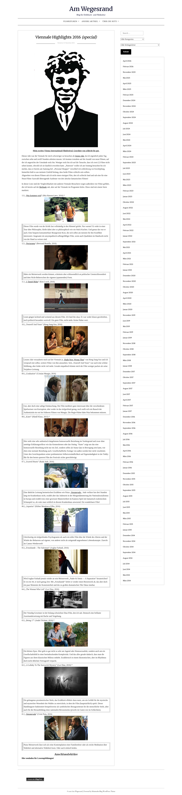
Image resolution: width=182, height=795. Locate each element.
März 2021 (127, 259)
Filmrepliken (70, 22)
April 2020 (127, 298)
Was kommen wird (33, 195)
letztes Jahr (79, 156)
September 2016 (129, 428)
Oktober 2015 (128, 485)
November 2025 (129, 72)
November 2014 (129, 541)
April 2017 (127, 400)
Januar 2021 (127, 270)
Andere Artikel (90, 22)
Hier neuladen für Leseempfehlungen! (38, 758)
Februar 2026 (128, 66)
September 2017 (129, 383)
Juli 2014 (126, 564)
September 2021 (129, 242)
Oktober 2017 (128, 377)
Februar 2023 (128, 191)
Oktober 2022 (128, 202)
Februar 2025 (128, 95)
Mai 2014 (126, 575)
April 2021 (127, 253)
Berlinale (43, 187)
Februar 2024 (128, 157)
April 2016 (127, 451)
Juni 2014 (126, 569)
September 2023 (129, 162)
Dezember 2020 (129, 276)
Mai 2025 (126, 78)
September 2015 (129, 490)
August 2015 (127, 496)
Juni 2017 (126, 394)
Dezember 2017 (129, 372)
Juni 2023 (126, 174)
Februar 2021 (128, 264)
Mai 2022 (126, 219)
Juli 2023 (126, 168)
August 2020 (128, 292)
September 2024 (129, 117)
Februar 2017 (128, 406)
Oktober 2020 (128, 287)
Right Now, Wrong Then (74, 360)
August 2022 (128, 208)
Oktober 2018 (128, 349)
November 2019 (129, 315)
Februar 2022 (128, 230)
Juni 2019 (126, 321)
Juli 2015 (126, 502)
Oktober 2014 (128, 547)
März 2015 (127, 518)
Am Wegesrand (91, 9)
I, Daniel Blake (32, 282)
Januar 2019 (127, 338)
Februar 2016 (128, 462)
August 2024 (128, 123)
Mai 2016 (126, 445)
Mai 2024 (126, 140)
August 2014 (127, 558)
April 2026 (127, 61)
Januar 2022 (127, 236)
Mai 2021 (126, 247)
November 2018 (129, 343)
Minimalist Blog (97, 792)
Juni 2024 (126, 134)
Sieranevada (76, 492)
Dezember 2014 (129, 535)
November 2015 (129, 479)
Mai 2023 (126, 180)
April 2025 (127, 83)
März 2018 (127, 360)
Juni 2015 (126, 507)
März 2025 (127, 89)
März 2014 (127, 581)
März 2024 (127, 151)
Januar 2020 (127, 309)
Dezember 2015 (129, 473)
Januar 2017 (127, 411)
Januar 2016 (127, 468)
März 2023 (127, 185)
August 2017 (127, 388)
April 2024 (127, 146)
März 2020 (127, 304)
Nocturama (30, 243)
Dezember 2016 (129, 417)
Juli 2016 (126, 439)
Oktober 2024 (128, 112)
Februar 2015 (128, 524)
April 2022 (127, 225)
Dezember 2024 (129, 100)
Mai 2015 (126, 513)
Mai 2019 (126, 326)
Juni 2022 (126, 213)
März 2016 (127, 456)
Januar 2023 (127, 196)
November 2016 (129, 422)
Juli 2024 (126, 129)
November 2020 (129, 281)
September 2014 (129, 552)
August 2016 (127, 434)
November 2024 (129, 106)
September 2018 (129, 355)
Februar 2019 (128, 332)
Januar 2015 (127, 530)
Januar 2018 (127, 366)
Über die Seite (109, 22)
